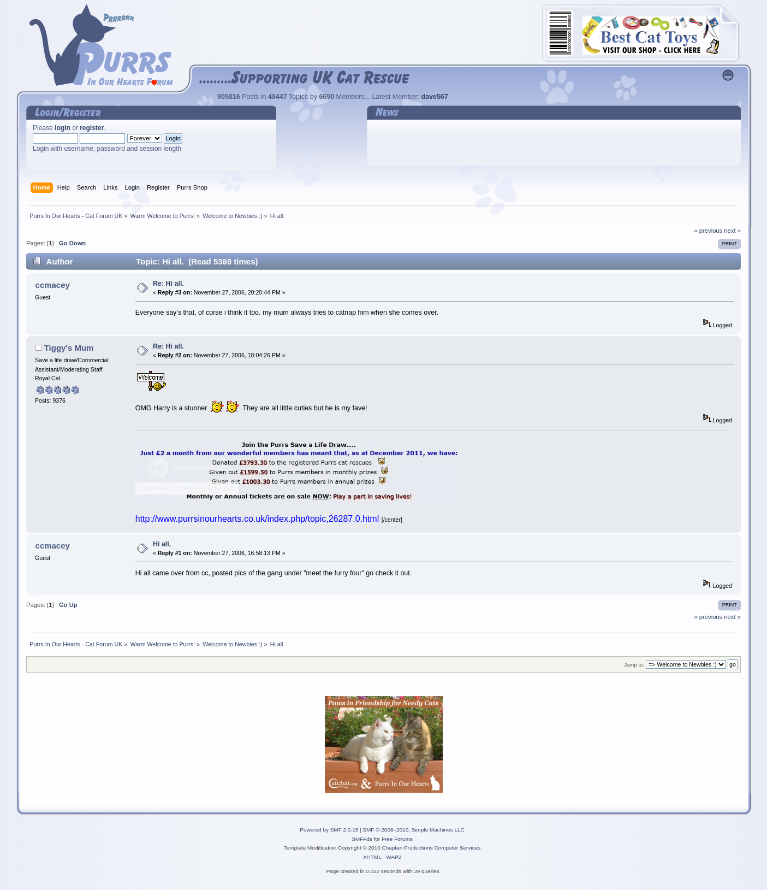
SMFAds (362, 839)
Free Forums (397, 839)
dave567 (434, 97)
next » (732, 230)
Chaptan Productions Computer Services (431, 848)
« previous (708, 230)
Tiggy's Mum (69, 347)
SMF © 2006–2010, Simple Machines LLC (413, 830)
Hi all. (162, 544)
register (92, 128)
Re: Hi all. (168, 283)
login (62, 128)
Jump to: (634, 665)
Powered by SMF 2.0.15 (329, 830)
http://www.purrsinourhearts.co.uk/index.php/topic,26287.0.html (257, 518)
